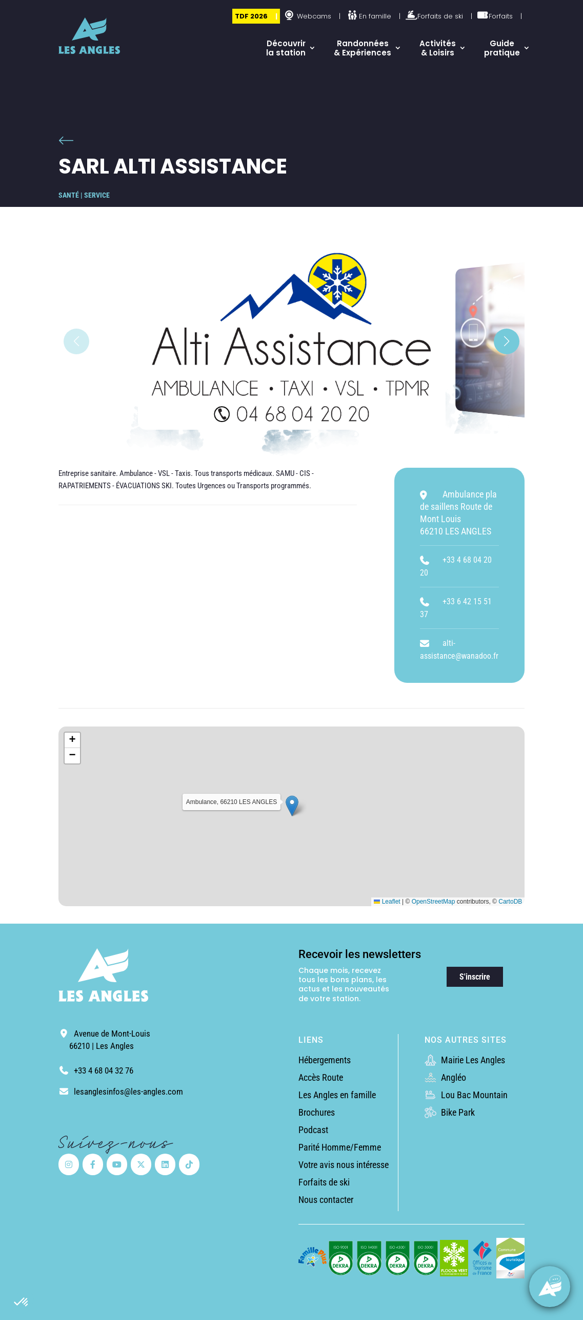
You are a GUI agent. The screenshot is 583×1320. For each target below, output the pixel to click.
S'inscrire (474, 977)
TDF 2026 (251, 16)
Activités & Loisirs (437, 48)
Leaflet (387, 901)
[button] (21, 1302)
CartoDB (510, 901)
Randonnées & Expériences (362, 48)
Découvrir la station (286, 48)
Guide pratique (502, 48)
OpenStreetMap (433, 901)
